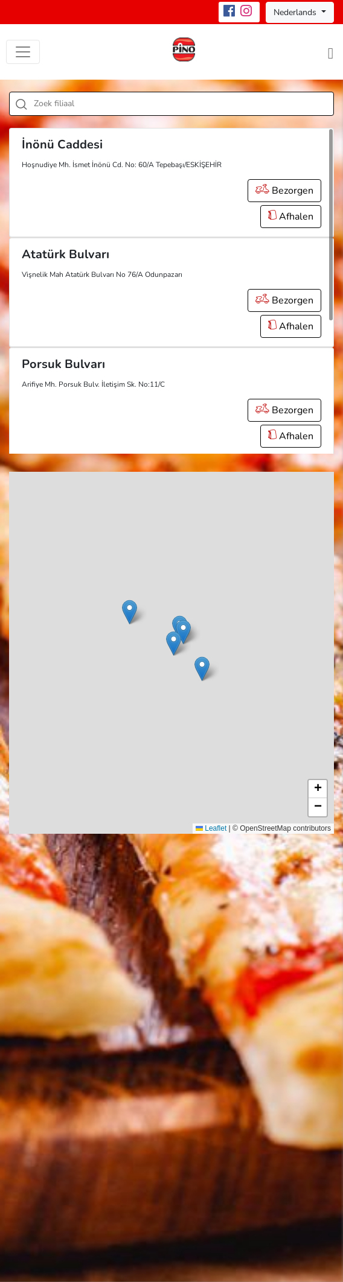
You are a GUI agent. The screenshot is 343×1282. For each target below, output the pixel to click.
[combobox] (171, 104)
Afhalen (290, 216)
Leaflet (211, 828)
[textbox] (185, 103)
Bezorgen (284, 190)
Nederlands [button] (296, 12)
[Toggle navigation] (23, 52)
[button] (173, 643)
